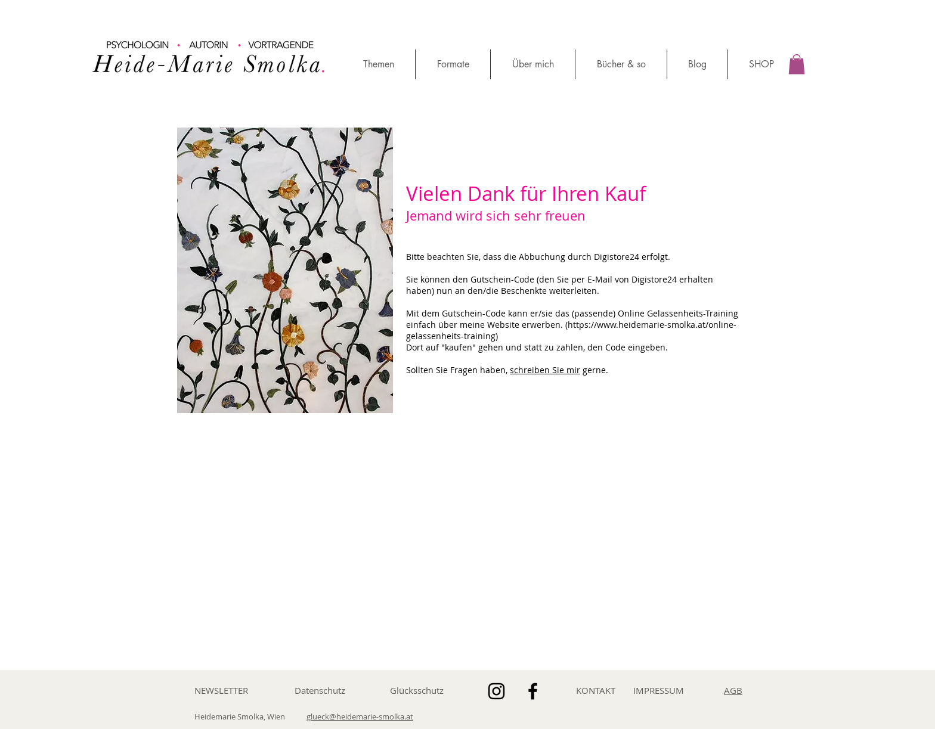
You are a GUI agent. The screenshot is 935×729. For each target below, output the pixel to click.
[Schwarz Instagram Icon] (496, 691)
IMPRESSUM (658, 690)
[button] (796, 64)
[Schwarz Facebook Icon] (533, 691)
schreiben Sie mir (545, 370)
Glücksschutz (417, 690)
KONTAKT (595, 690)
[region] (211, 48)
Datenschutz (320, 690)
